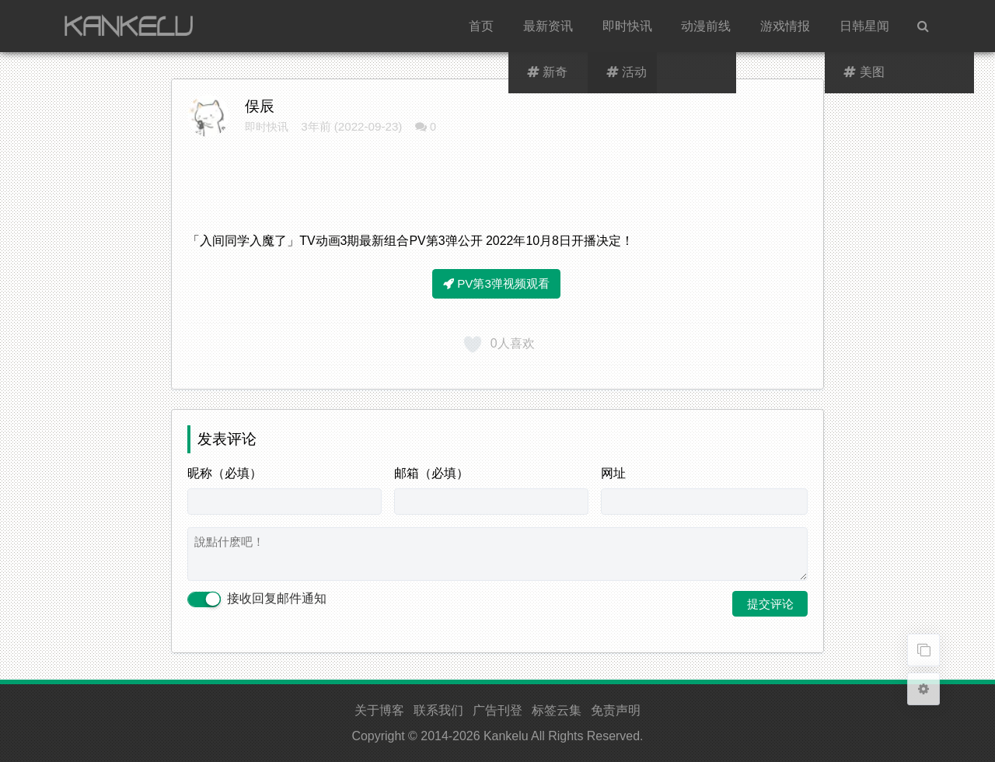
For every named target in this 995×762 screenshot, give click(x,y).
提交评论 (770, 603)
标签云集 (556, 710)
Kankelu (506, 736)
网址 (613, 473)
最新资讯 (548, 26)
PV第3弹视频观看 (496, 283)
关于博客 (379, 710)
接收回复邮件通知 (256, 599)
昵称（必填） (224, 473)
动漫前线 (706, 26)
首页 (481, 26)
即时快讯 (627, 26)
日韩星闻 (864, 26)
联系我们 (438, 710)
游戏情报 (785, 26)
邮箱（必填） (431, 473)
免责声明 (616, 710)
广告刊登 (497, 710)
